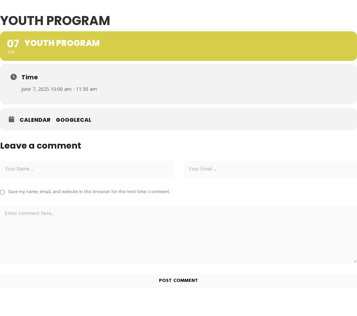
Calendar (35, 120)
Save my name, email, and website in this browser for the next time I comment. (89, 192)
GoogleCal (73, 120)
